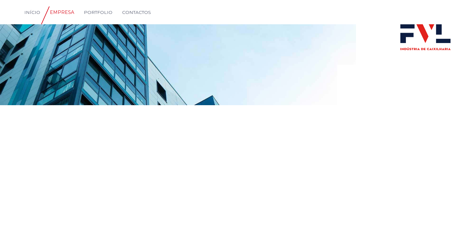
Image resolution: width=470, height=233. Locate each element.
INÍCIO (32, 12)
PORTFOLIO (98, 12)
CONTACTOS (136, 12)
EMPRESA (62, 12)
